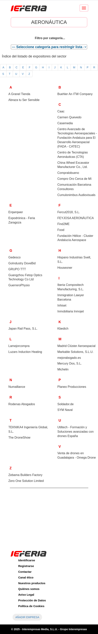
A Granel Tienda (19, 94)
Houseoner (64, 267)
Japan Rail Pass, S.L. (22, 328)
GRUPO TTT (17, 269)
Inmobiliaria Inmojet (70, 311)
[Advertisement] (49, 516)
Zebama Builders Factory (25, 475)
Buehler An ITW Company (75, 94)
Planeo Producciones (71, 386)
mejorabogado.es (69, 357)
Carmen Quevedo (69, 117)
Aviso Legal (26, 594)
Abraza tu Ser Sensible (24, 100)
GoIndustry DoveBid (22, 263)
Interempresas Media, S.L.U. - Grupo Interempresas (54, 629)
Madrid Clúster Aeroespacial (76, 346)
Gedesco (14, 257)
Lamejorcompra (18, 346)
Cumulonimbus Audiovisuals (76, 195)
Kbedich (63, 328)
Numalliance (16, 386)
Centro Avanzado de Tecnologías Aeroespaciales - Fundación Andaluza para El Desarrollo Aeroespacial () (77, 137)
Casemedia (65, 123)
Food (60, 229)
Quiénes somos (29, 588)
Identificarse (26, 560)
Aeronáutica (49, 22)
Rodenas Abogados (21, 404)
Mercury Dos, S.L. (69, 363)
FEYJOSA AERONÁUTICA (75, 218)
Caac (61, 111)
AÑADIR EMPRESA (27, 617)
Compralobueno (68, 172)
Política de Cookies (31, 606)
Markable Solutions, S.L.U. (75, 351)
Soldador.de (65, 404)
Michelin (63, 369)
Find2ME (63, 224)
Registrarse (26, 566)
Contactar (25, 571)
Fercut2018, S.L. (68, 212)
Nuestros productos (31, 583)
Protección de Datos (32, 600)
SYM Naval (65, 409)
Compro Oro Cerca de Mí (74, 178)
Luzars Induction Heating (25, 351)
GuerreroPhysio (19, 285)
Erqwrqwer (15, 212)
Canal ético (25, 577)
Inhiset (61, 305)
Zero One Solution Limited (26, 480)
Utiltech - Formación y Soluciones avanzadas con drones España (75, 432)
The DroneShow (19, 437)
